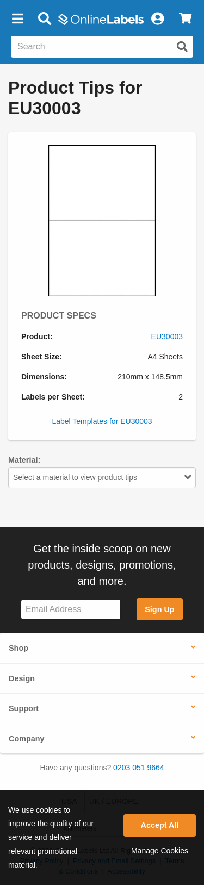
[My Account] (157, 19)
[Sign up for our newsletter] (70, 610)
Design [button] (22, 678)
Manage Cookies (159, 850)
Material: (24, 460)
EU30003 (167, 336)
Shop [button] (18, 648)
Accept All (160, 825)
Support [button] (24, 708)
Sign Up (159, 609)
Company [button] (27, 738)
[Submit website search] (182, 47)
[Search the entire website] (102, 47)
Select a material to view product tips (102, 477)
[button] (17, 19)
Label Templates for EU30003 (102, 421)
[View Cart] (185, 19)
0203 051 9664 (138, 767)
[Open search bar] (44, 19)
